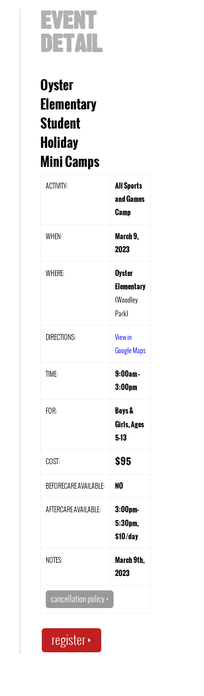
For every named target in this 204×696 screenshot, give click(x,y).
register (71, 640)
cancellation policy (80, 599)
